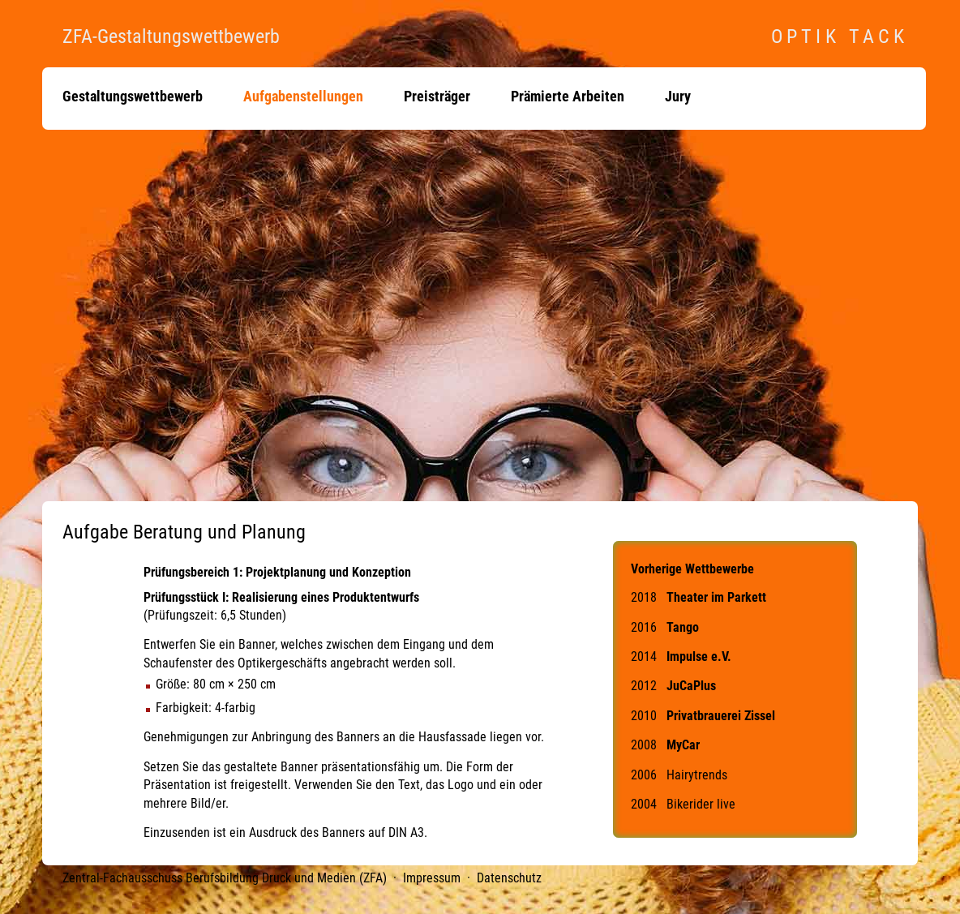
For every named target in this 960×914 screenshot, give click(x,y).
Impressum (432, 878)
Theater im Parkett (716, 597)
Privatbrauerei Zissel (720, 715)
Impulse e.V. (698, 656)
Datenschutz (509, 878)
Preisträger (437, 96)
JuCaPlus (691, 685)
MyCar (683, 745)
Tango (682, 627)
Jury (678, 96)
